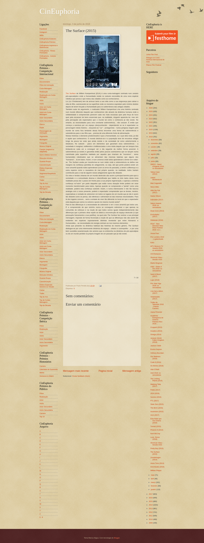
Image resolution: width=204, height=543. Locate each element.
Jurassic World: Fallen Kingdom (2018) (157, 340)
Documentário (45, 82)
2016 (151, 498)
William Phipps (155, 470)
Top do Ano (44, 183)
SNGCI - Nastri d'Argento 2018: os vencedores (157, 166)
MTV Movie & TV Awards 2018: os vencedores (156, 248)
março (153, 482)
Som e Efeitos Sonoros (48, 155)
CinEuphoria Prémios (47, 42)
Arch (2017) (154, 415)
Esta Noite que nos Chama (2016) (155, 421)
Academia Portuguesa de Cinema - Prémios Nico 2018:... (156, 320)
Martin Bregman (156, 263)
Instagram (43, 32)
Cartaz (42, 177)
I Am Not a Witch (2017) (156, 292)
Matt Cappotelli (156, 183)
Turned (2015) (155, 426)
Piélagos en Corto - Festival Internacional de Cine (155, 60)
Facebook (43, 29)
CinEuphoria (59, 11)
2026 (151, 108)
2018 (151, 137)
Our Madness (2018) (155, 357)
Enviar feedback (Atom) (81, 376)
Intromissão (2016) (157, 467)
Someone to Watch (47, 376)
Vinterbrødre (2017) (155, 298)
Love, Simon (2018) (155, 438)
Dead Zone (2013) (157, 211)
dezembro (155, 140)
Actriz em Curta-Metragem (46, 113)
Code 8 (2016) (155, 362)
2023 (151, 119)
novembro (155, 143)
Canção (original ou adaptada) (47, 150)
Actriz (42, 104)
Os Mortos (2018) (156, 366)
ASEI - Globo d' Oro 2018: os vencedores (156, 269)
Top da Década (45, 192)
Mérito (42, 373)
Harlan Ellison (155, 196)
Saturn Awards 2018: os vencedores (155, 205)
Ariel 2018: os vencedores (155, 374)
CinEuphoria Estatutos (48, 39)
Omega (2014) (155, 334)
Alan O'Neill (154, 369)
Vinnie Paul (154, 233)
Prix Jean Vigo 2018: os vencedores (155, 286)
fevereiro (154, 486)
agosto (153, 154)
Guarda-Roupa (45, 161)
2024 (151, 115)
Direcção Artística (46, 158)
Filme (42, 78)
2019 (151, 133)
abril (152, 479)
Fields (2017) (155, 390)
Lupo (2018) (154, 280)
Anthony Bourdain (157, 353)
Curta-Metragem (46, 88)
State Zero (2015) (157, 404)
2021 (151, 126)
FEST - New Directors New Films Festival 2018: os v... (156, 227)
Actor (41, 100)
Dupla (42, 128)
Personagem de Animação (45, 132)
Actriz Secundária (46, 121)
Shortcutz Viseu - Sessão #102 (156, 258)
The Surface (71, 93)
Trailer (42, 180)
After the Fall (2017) (155, 191)
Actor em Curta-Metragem (45, 108)
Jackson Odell (155, 346)
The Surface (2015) (155, 453)
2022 (151, 122)
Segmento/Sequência (48, 173)
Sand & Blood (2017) (155, 275)
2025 (151, 111)
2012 (151, 512)
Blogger (117, 538)
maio (153, 475)
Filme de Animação (47, 85)
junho (153, 161)
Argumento (44, 136)
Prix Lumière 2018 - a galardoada (157, 238)
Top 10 (42, 417)
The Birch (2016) (156, 408)
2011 (151, 516)
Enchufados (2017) (154, 215)
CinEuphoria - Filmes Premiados (47, 52)
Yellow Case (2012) (155, 173)
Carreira (43, 366)
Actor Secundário (46, 118)
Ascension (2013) (156, 411)
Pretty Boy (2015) (156, 448)
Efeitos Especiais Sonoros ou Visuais (47, 286)
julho (153, 158)
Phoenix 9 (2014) (156, 430)
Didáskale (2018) (156, 220)
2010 (151, 519)
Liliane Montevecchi (156, 179)
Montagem (43, 140)
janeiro (153, 489)
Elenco (42, 124)
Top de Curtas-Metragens (45, 188)
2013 (151, 508)
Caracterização (45, 165)
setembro (154, 150)
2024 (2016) (154, 393)
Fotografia (43, 143)
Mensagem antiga (131, 371)
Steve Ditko (154, 187)
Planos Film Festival (153, 65)
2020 (151, 130)
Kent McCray (155, 434)
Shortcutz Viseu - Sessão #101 (156, 444)
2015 (151, 501)
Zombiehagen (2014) (155, 458)
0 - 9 (41, 517)
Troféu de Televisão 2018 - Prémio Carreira (157, 305)
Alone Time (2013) (157, 463)
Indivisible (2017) (156, 200)
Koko (152, 243)
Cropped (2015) (156, 327)
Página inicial (105, 371)
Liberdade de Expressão (49, 369)
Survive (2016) (155, 397)
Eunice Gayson (156, 349)
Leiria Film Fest (152, 54)
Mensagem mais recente (76, 371)
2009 (151, 523)
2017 (151, 494)
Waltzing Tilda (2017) (155, 385)
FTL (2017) (154, 401)
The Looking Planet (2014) (156, 380)
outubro (154, 147)
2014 (151, 505)
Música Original (45, 146)
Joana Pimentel (156, 312)
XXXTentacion (155, 254)
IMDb (42, 35)
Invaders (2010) (156, 331)
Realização (44, 92)
